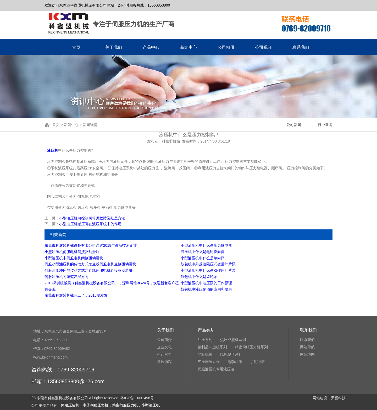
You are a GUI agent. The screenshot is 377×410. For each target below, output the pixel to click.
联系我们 (307, 340)
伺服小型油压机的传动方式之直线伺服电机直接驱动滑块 (90, 264)
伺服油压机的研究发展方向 (66, 277)
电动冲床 (235, 362)
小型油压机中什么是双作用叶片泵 (208, 270)
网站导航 (307, 347)
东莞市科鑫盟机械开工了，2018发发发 (76, 295)
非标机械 (205, 354)
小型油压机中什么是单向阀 (203, 258)
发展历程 (164, 362)
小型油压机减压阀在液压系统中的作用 (90, 224)
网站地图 (307, 354)
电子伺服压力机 (95, 405)
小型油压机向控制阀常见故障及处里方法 (92, 218)
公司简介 (164, 340)
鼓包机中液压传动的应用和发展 (206, 289)
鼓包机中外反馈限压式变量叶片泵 (208, 264)
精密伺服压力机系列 (251, 347)
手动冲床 (257, 362)
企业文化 (164, 347)
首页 (56, 125)
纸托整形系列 (231, 354)
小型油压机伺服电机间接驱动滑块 (72, 252)
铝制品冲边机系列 (212, 347)
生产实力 (164, 354)
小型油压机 (150, 405)
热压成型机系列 (233, 340)
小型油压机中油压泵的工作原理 (206, 283)
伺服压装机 (70, 405)
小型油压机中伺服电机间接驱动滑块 (74, 258)
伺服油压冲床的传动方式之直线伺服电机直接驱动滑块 (88, 270)
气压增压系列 (209, 362)
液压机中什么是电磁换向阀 (203, 252)
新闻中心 (71, 125)
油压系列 (205, 340)
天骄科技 (338, 398)
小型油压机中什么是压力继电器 (206, 245)
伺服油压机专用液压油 (216, 369)
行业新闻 (325, 125)
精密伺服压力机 (125, 405)
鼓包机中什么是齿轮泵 (199, 277)
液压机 (52, 151)
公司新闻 (293, 125)
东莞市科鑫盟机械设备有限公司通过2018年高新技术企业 (91, 245)
